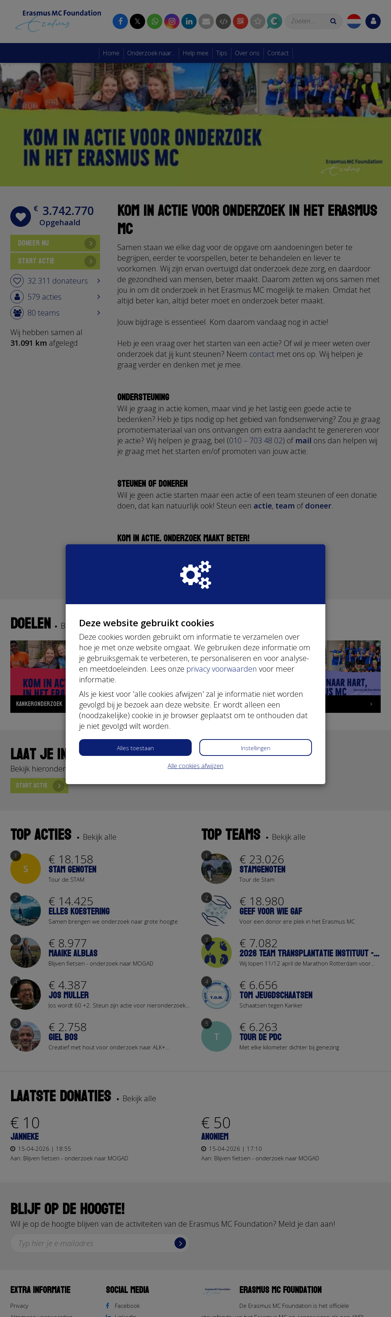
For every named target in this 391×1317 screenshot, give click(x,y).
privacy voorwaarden (221, 669)
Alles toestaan (135, 748)
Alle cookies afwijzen (195, 766)
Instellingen (255, 748)
